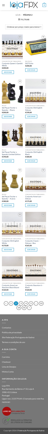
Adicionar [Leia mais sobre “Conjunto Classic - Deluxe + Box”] (31, 249)
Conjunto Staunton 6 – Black (34, 286)
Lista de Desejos (9, 366)
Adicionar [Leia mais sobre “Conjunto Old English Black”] (31, 161)
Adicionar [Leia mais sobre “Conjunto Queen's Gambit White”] (8, 72)
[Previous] (6, 303)
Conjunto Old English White (10, 242)
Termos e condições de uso (13, 342)
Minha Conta (8, 371)
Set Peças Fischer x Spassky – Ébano (9, 109)
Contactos (6, 327)
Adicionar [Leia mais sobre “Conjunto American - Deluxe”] (31, 205)
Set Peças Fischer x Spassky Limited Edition (11, 153)
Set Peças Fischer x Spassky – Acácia (9, 198)
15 (24, 307)
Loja (18, 15)
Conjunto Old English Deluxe (33, 109)
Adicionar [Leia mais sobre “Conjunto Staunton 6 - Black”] (31, 294)
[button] (3, 5)
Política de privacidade (12, 332)
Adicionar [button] (31, 70)
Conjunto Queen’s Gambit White (12, 64)
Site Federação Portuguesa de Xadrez (18, 337)
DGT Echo (29, 63)
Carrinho (6, 357)
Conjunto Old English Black (33, 153)
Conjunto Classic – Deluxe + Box (32, 242)
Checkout (6, 362)
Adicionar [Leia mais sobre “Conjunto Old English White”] (8, 249)
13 (41, 303)
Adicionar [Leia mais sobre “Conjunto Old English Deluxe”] (31, 116)
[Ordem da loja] (24, 26)
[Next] (29, 308)
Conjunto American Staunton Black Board (10, 286)
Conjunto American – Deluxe (33, 198)
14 (19, 307)
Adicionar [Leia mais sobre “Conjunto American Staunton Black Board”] (8, 294)
